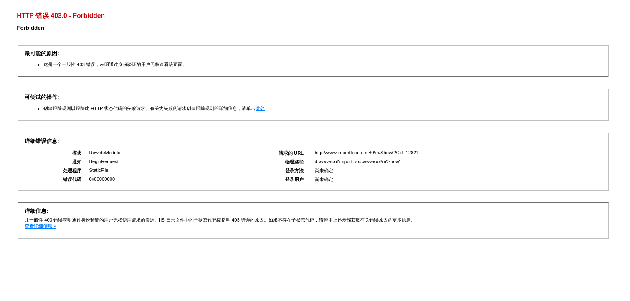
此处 (260, 108)
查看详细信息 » (40, 226)
